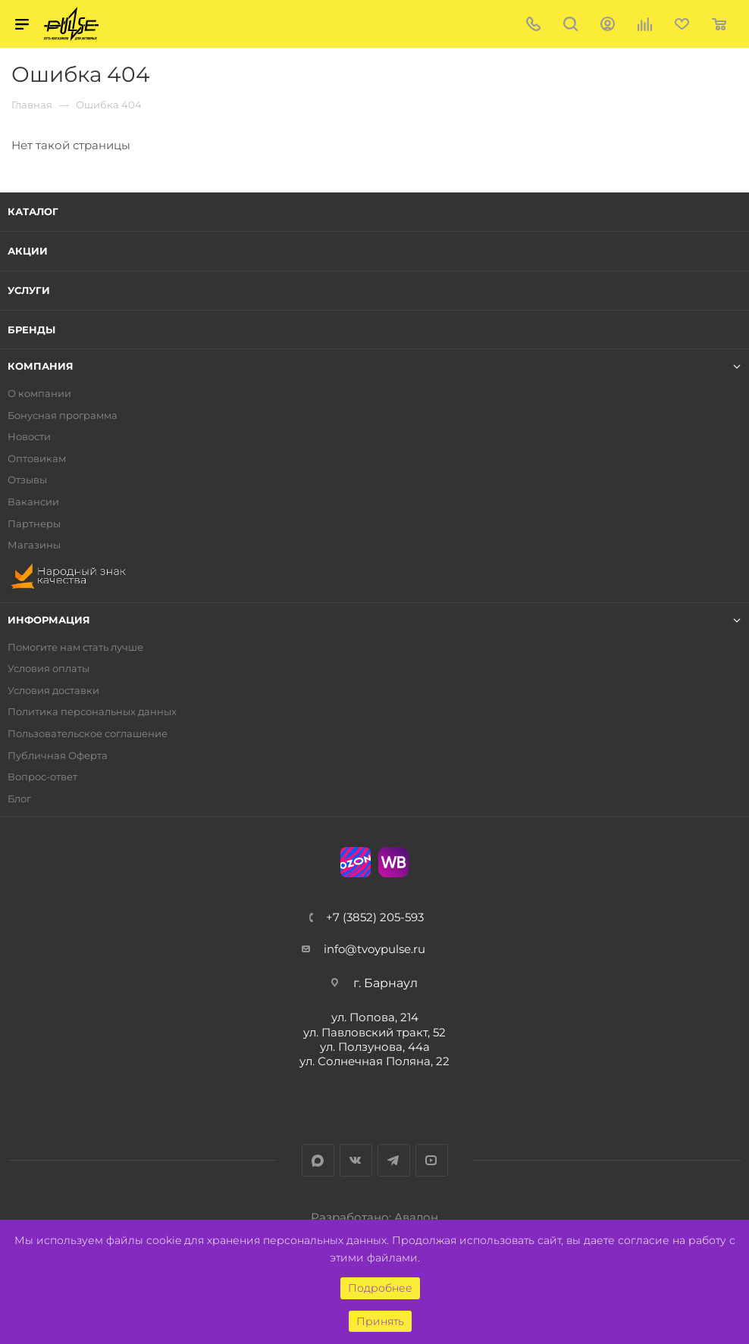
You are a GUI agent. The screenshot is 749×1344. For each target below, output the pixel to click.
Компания (41, 366)
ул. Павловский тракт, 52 (374, 1032)
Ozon (355, 862)
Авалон (416, 1217)
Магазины (34, 545)
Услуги (29, 290)
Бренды (31, 329)
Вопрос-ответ (42, 777)
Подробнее (380, 1288)
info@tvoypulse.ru (374, 949)
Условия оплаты (48, 668)
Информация (49, 620)
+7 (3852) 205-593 (375, 917)
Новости (29, 436)
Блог (19, 799)
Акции (28, 251)
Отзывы (27, 480)
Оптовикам (37, 458)
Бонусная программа (63, 415)
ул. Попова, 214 (374, 1017)
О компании (39, 393)
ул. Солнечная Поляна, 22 (374, 1061)
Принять (380, 1321)
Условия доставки (53, 690)
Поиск (570, 24)
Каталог (33, 211)
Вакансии (33, 502)
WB (393, 862)
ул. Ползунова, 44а (375, 1046)
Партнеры (34, 524)
